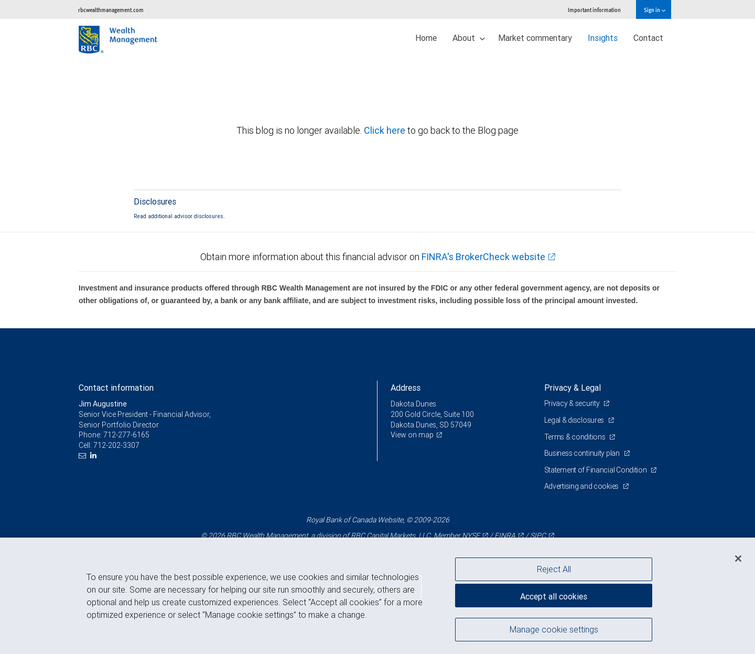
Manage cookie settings (554, 629)
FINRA (504, 535)
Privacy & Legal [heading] (572, 387)
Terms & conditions (575, 437)
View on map (412, 434)
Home (426, 38)
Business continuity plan (582, 453)
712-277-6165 (126, 434)
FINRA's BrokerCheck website (483, 257)
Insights (603, 38)
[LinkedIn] (94, 455)
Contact (648, 38)
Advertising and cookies (582, 486)
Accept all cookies (553, 596)
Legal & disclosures (575, 420)
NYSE (471, 535)
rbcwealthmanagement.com (111, 9)
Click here (385, 130)
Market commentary (535, 38)
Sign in (654, 9)
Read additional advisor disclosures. (179, 216)
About (468, 38)
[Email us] (84, 455)
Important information (594, 9)
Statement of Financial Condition (596, 470)
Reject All (554, 569)
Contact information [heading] (116, 387)
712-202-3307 (116, 445)
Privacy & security (572, 403)
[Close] (738, 558)
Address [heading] (405, 387)
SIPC (538, 535)
